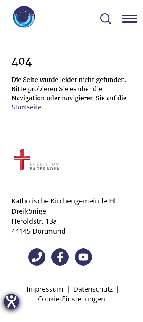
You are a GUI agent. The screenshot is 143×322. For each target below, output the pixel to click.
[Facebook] (60, 257)
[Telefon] (36, 257)
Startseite (26, 107)
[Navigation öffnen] (132, 18)
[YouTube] (83, 257)
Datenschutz (93, 288)
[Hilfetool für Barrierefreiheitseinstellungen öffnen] (11, 301)
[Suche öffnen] (106, 19)
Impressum (45, 288)
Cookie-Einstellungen (71, 298)
